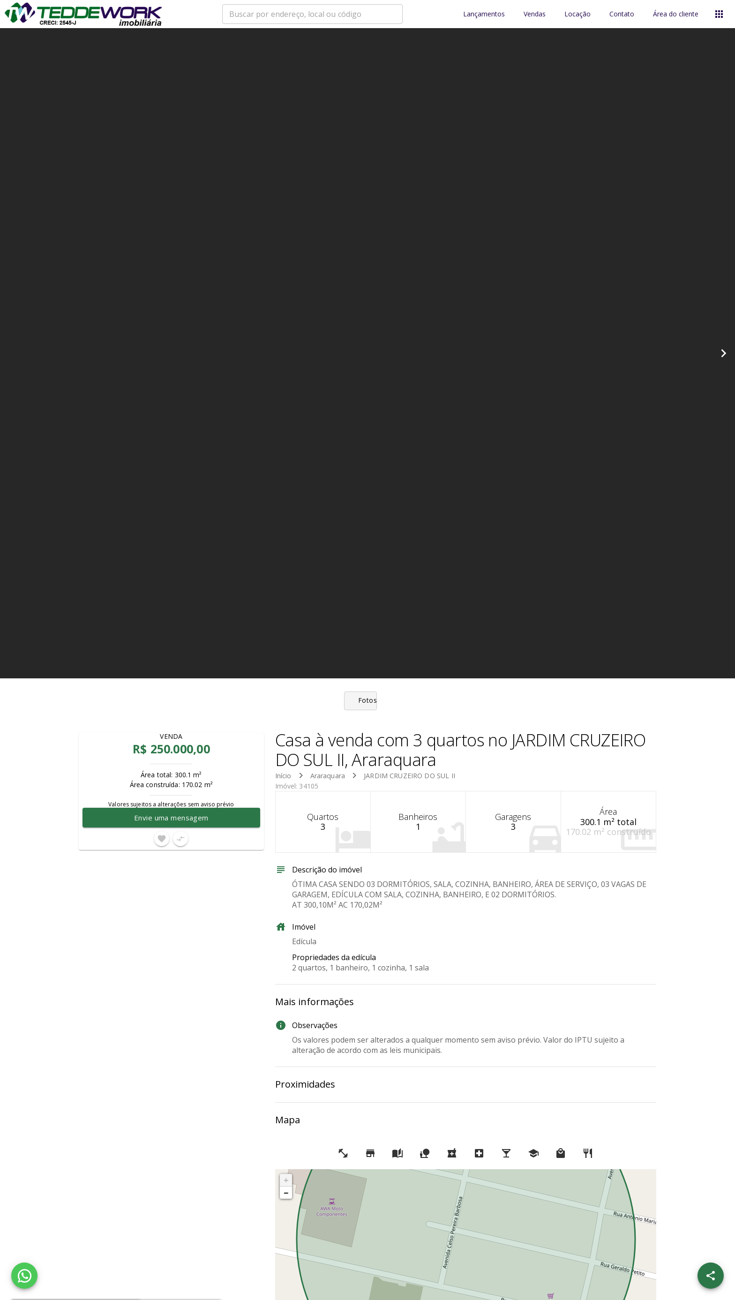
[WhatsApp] (24, 1275)
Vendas (535, 14)
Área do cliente (675, 14)
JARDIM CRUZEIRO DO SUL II (409, 775)
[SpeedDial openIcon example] (711, 1275)
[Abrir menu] (719, 14)
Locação (577, 14)
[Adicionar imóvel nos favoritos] (161, 838)
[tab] (367, 700)
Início (283, 775)
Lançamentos (484, 14)
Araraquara (327, 775)
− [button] (286, 1192)
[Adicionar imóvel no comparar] (180, 838)
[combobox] (312, 14)
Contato (621, 14)
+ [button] (286, 1180)
